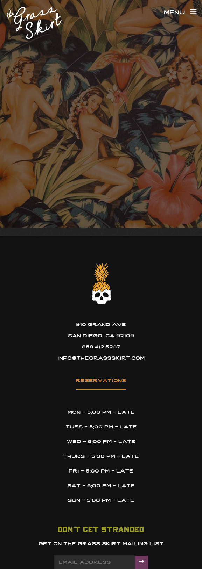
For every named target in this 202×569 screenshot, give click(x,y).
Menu (180, 13)
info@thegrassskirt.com (101, 358)
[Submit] (141, 562)
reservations (101, 381)
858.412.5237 (101, 347)
